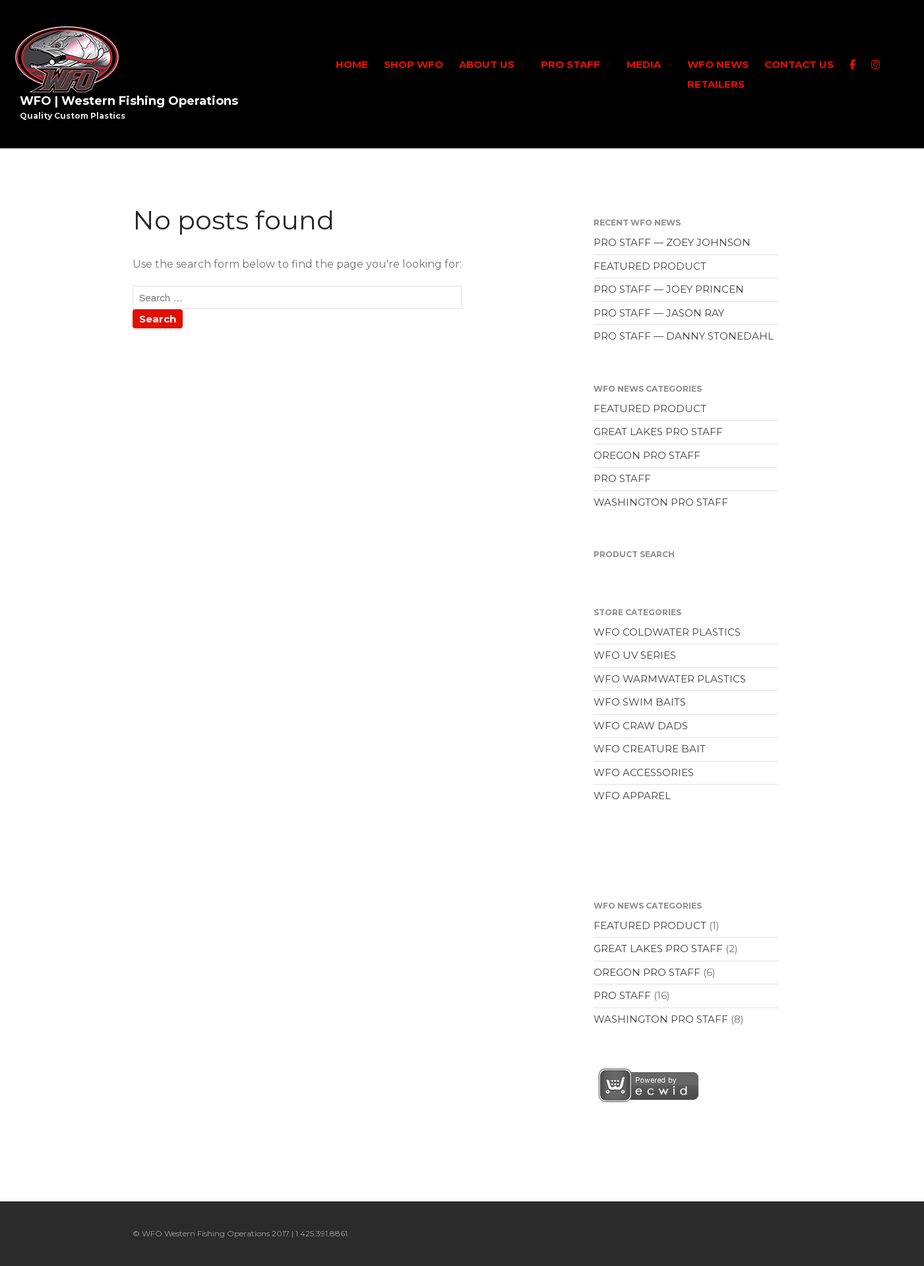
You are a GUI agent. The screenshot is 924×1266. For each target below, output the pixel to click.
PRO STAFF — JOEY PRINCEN (669, 289)
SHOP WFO (413, 64)
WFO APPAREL (632, 795)
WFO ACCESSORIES (644, 772)
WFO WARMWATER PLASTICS (670, 679)
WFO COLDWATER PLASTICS (667, 632)
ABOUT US (486, 64)
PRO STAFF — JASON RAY (659, 313)
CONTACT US (799, 64)
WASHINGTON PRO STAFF (661, 502)
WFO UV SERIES (635, 655)
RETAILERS (716, 84)
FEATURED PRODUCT (650, 266)
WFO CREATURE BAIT (650, 748)
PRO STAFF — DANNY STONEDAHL (684, 336)
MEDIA (644, 64)
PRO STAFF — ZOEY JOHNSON (672, 242)
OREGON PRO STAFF (647, 455)
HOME (352, 64)
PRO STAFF (570, 64)
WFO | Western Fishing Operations (129, 101)
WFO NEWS (718, 64)
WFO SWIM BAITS (640, 702)
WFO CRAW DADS (641, 725)
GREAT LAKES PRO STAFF (658, 431)
